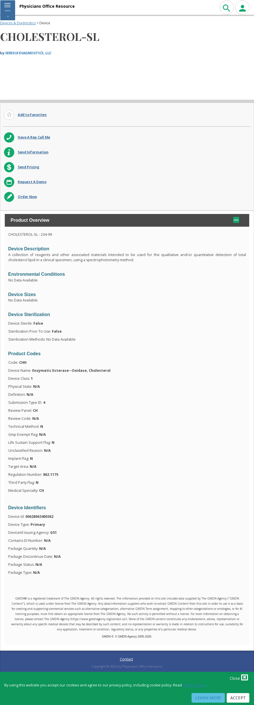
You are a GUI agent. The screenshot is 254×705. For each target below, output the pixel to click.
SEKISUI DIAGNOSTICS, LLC (28, 52)
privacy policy (194, 685)
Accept (238, 697)
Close (239, 677)
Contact (126, 659)
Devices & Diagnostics (18, 23)
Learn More (208, 697)
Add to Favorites (32, 114)
